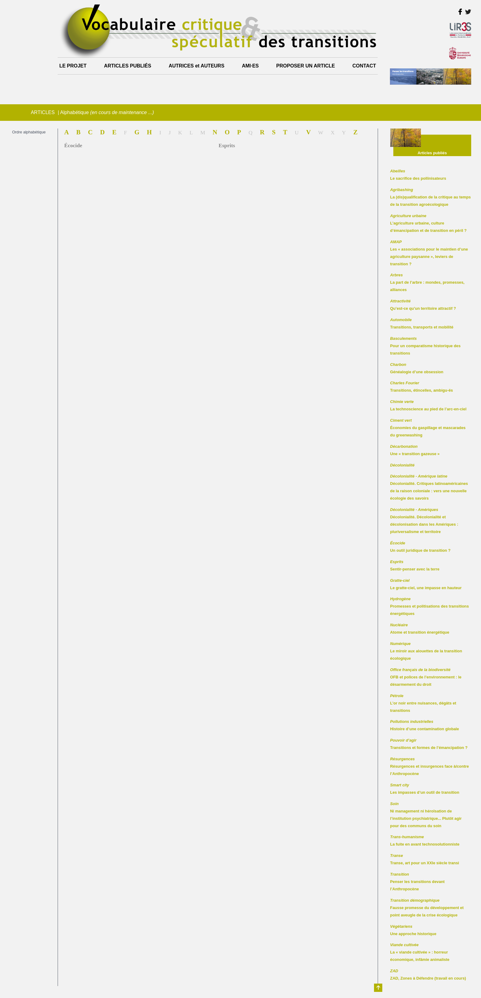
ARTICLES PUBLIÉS (127, 65)
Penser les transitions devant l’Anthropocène (417, 881)
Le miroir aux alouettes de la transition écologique (426, 651)
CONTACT (364, 65)
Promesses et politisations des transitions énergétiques (429, 606)
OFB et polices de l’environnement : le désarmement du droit (426, 677)
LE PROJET (72, 65)
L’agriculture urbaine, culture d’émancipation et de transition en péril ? (428, 223)
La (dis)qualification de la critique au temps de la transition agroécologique (430, 197)
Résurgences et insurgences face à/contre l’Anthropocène (429, 766)
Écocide (73, 145)
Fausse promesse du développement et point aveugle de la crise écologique (427, 907)
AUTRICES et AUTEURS (196, 65)
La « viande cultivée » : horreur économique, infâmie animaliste (419, 952)
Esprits (227, 145)
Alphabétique (107, 112)
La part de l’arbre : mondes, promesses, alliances (427, 282)
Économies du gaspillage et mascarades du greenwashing (428, 427)
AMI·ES (250, 65)
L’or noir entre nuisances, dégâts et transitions (423, 703)
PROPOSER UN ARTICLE (305, 65)
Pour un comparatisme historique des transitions (425, 345)
